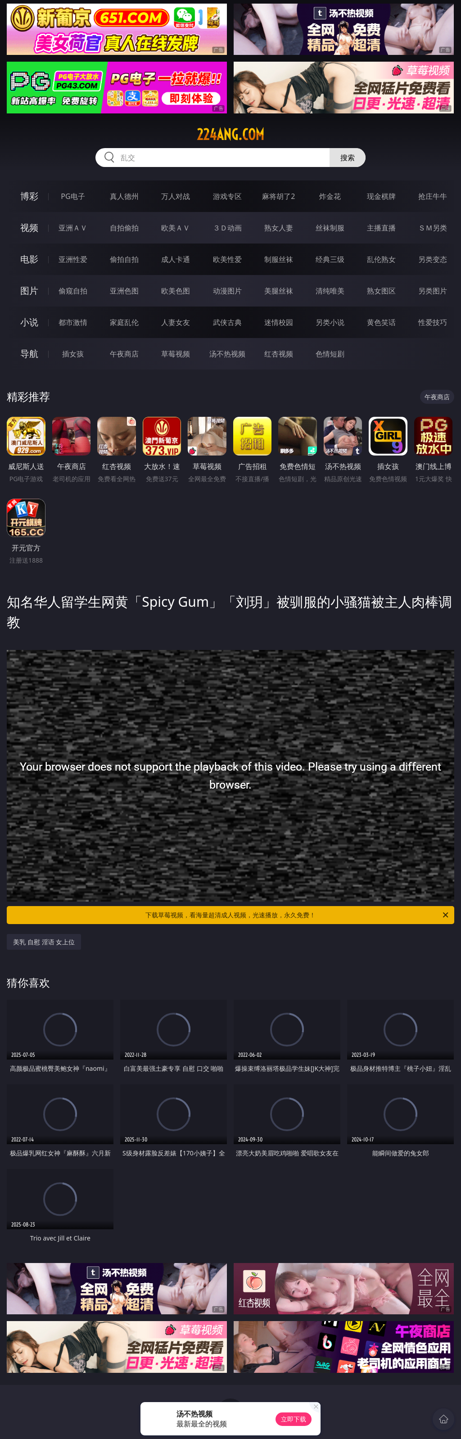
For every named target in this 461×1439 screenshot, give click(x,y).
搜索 (347, 157)
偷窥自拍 (73, 291)
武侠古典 (227, 322)
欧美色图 (175, 291)
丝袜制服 (330, 228)
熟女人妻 (278, 228)
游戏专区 (227, 196)
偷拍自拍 (124, 259)
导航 (29, 353)
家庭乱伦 (124, 322)
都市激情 (73, 322)
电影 (29, 259)
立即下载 (293, 1419)
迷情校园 (278, 322)
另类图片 (432, 291)
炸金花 (330, 196)
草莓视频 (175, 354)
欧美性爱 (227, 259)
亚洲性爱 (73, 259)
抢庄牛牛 (432, 196)
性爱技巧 (432, 322)
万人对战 (175, 196)
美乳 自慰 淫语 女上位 (44, 942)
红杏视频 (278, 354)
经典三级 (330, 259)
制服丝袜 (278, 259)
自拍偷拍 (124, 228)
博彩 (29, 196)
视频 (29, 227)
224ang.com (230, 135)
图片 (29, 290)
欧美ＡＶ (175, 228)
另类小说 (330, 322)
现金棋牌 (381, 196)
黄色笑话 (381, 322)
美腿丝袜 (278, 291)
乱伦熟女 (381, 259)
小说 (29, 322)
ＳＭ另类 (432, 228)
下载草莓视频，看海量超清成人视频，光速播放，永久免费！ (297, 915)
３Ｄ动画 (227, 228)
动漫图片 (227, 291)
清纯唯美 (330, 291)
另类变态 (432, 259)
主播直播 (381, 228)
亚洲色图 (124, 291)
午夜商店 (124, 354)
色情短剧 (330, 354)
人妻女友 (175, 322)
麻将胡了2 (278, 196)
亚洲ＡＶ (73, 228)
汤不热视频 (227, 354)
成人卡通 (175, 259)
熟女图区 (381, 291)
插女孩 (73, 354)
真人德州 (124, 196)
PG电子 (73, 196)
